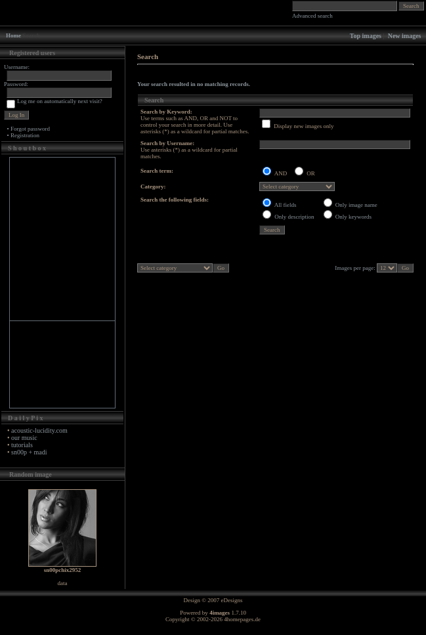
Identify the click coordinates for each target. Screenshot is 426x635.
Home (13, 35)
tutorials (22, 445)
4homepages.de (242, 619)
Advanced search (312, 15)
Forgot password (30, 128)
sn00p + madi (29, 452)
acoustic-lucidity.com (39, 430)
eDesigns (232, 600)
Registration (25, 135)
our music (24, 437)
